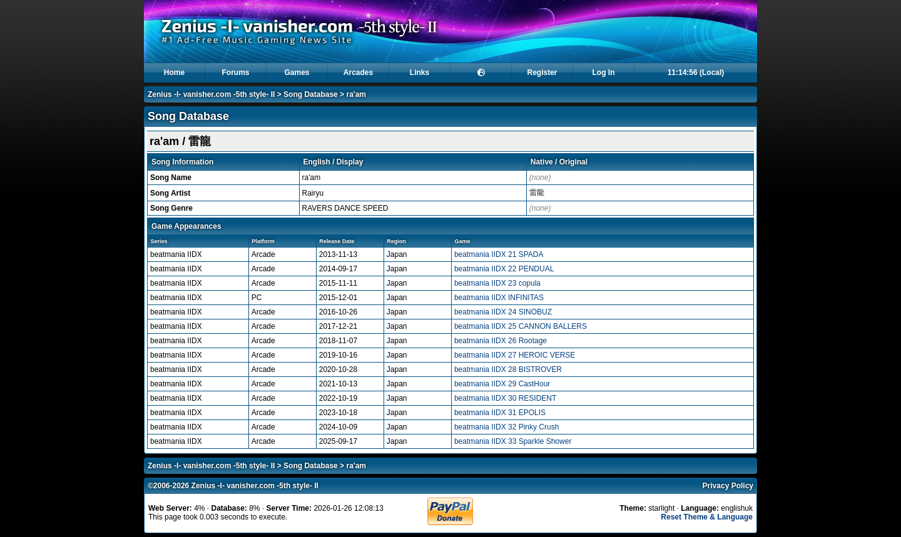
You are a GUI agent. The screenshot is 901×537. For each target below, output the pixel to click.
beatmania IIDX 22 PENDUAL (504, 268)
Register (542, 72)
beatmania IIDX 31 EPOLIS (500, 412)
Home (174, 72)
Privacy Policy (728, 485)
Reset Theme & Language (707, 517)
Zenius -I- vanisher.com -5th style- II (211, 94)
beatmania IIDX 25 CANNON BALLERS (520, 326)
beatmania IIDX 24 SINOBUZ (503, 312)
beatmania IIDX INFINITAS (499, 297)
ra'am (356, 94)
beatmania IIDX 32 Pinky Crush (506, 427)
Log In (604, 72)
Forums (235, 72)
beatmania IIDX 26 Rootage (500, 340)
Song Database (310, 94)
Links (419, 72)
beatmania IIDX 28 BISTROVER (508, 369)
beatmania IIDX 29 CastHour (502, 383)
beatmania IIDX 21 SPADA (499, 254)
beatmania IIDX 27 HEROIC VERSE (514, 355)
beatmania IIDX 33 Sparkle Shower (512, 441)
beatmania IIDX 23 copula (497, 283)
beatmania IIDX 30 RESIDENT (505, 398)
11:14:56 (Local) (696, 72)
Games (296, 72)
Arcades (358, 72)
